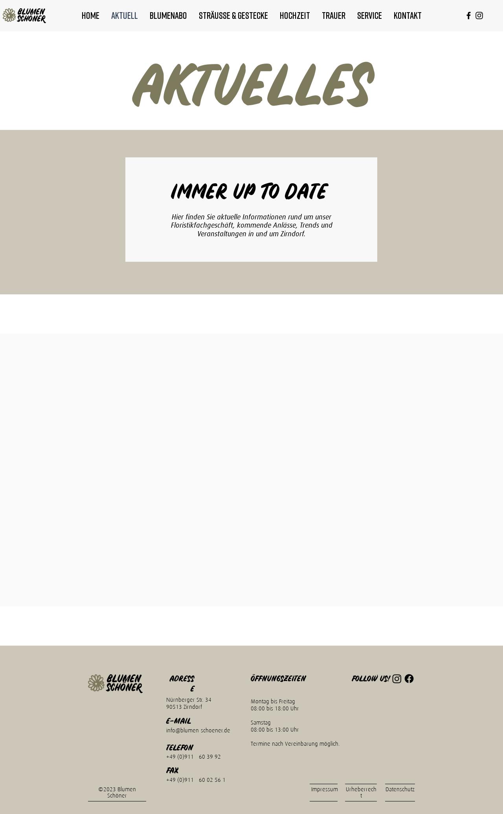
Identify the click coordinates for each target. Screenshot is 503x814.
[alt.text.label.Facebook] (469, 15)
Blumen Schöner (121, 792)
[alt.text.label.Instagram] (479, 15)
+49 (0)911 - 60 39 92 (193, 757)
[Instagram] (397, 678)
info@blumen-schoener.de (198, 730)
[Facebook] (409, 678)
